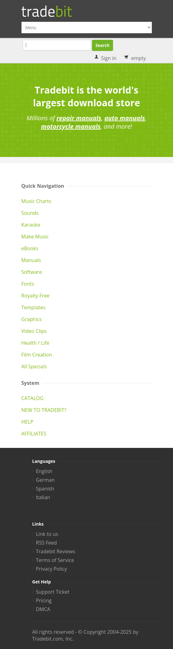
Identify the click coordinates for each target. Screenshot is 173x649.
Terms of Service (55, 560)
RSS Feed (46, 542)
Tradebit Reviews (55, 551)
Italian (43, 497)
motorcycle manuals (71, 126)
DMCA (43, 609)
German (45, 479)
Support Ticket (53, 591)
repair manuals (79, 118)
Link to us (47, 534)
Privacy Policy (51, 568)
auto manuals (124, 118)
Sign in (108, 58)
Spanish (45, 488)
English (44, 471)
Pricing (44, 600)
